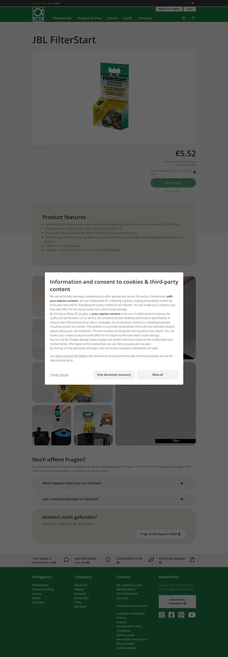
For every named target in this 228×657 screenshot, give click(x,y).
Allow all (157, 375)
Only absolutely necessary (114, 375)
